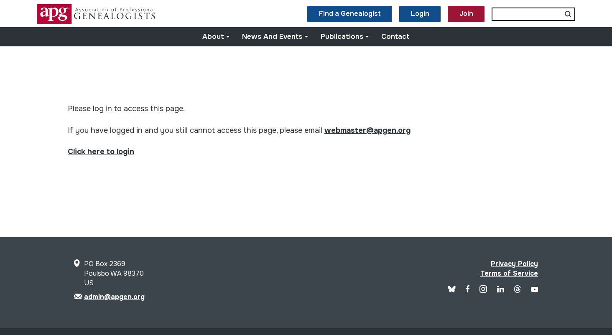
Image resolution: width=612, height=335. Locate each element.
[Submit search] (568, 14)
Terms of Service (509, 273)
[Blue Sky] (452, 290)
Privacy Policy (514, 263)
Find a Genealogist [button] (350, 13)
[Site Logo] (97, 22)
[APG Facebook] (468, 290)
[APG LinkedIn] (500, 290)
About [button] (216, 36)
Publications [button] (345, 36)
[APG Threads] (517, 290)
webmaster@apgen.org (367, 130)
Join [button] (466, 13)
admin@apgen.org (114, 296)
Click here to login (101, 151)
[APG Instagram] (483, 290)
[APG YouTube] (534, 290)
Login (420, 13)
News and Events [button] (275, 36)
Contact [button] (395, 36)
